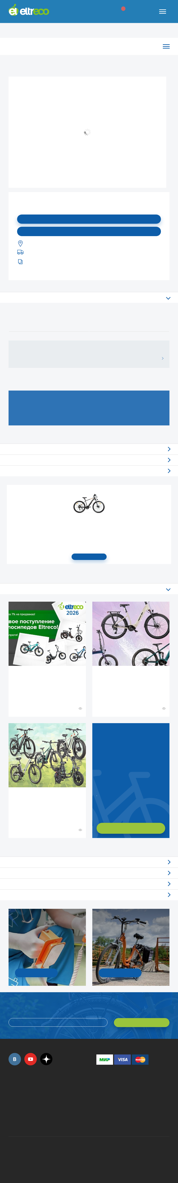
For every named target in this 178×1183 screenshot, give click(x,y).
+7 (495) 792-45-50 (11, 1093)
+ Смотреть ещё (9, 847)
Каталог (86, 46)
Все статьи (89, 588)
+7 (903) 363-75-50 (98, 1121)
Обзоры (89, 862)
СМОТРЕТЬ (89, 556)
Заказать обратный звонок (97, 794)
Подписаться (89, 219)
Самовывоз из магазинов (89, 460)
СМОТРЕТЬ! (120, 972)
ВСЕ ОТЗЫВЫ (161, 358)
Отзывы (89, 449)
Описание (89, 297)
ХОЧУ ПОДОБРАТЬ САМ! (131, 828)
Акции (89, 883)
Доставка (89, 470)
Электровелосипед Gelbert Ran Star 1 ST (89, 524)
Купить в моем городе (89, 231)
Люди (89, 894)
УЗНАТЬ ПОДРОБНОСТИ (36, 972)
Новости (89, 873)
